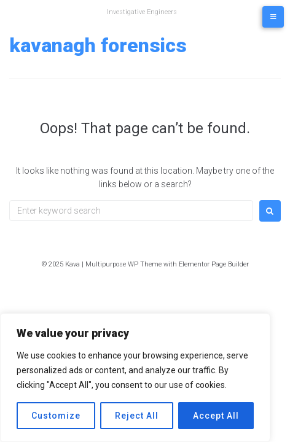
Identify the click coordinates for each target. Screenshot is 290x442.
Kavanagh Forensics (98, 45)
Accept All (216, 416)
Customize (55, 416)
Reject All (137, 416)
